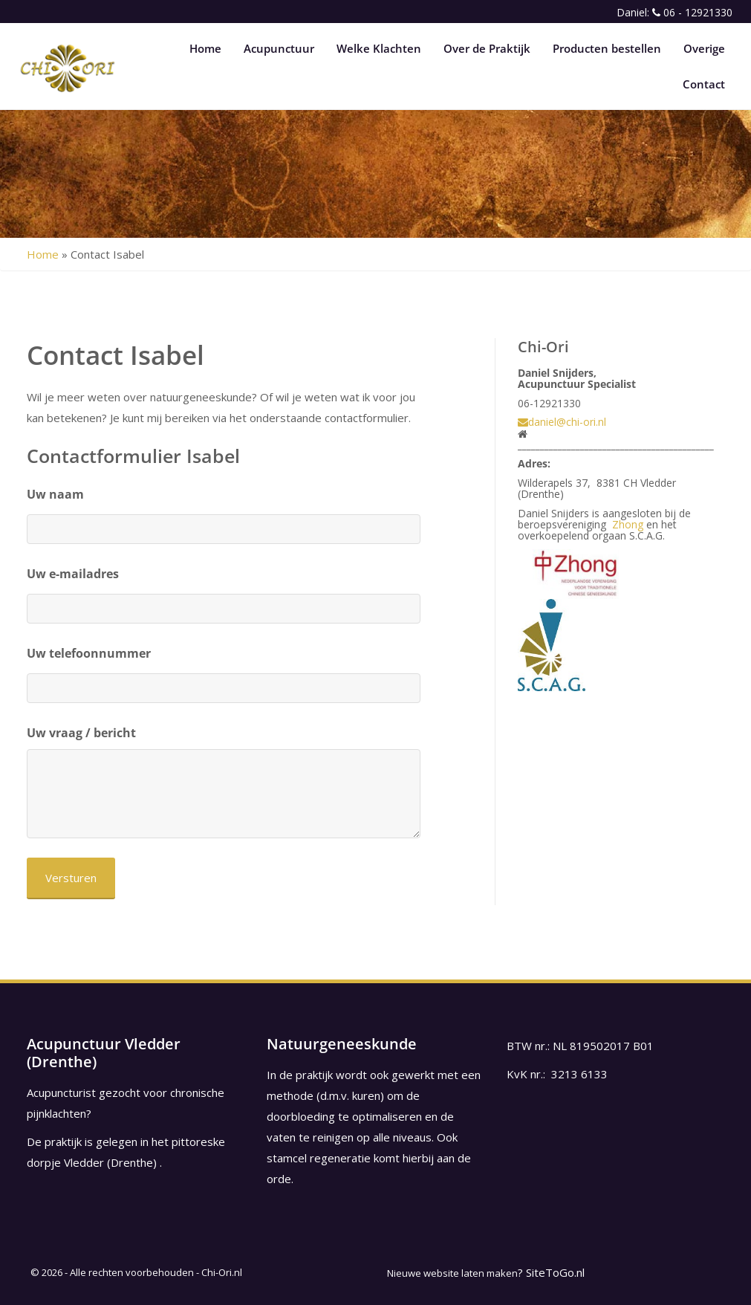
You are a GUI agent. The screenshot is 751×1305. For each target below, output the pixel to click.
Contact (704, 84)
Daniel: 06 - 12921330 (674, 12)
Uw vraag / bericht (81, 733)
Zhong (627, 524)
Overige (704, 48)
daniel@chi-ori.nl (562, 422)
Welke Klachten (379, 48)
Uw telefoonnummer (89, 653)
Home (205, 48)
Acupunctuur (279, 48)
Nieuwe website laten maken (452, 1273)
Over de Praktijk (486, 48)
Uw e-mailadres (73, 574)
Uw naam (55, 494)
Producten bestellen (607, 48)
